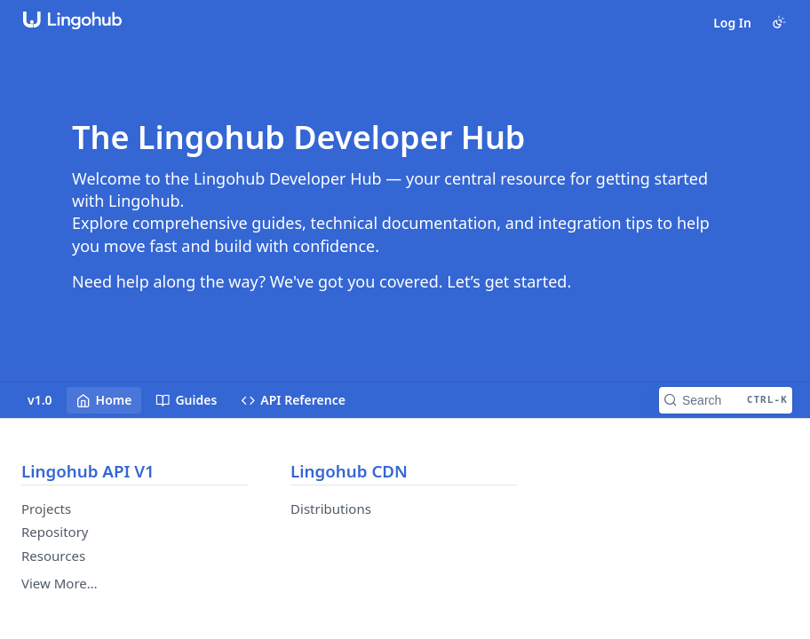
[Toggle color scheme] (779, 22)
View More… (59, 583)
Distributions (330, 508)
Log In (732, 22)
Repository (54, 531)
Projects (46, 508)
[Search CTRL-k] (725, 400)
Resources (53, 555)
